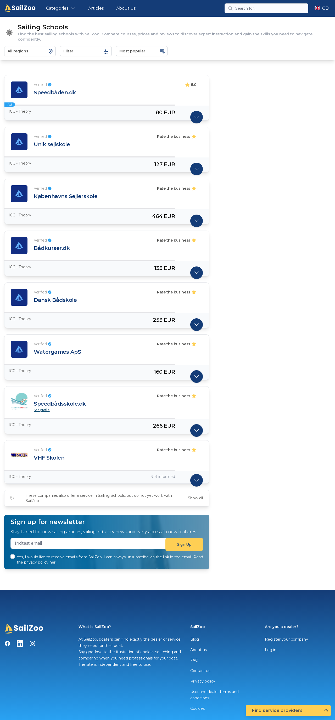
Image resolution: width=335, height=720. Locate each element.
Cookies (197, 708)
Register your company (286, 639)
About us (126, 8)
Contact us (200, 670)
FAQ (194, 660)
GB (322, 8)
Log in (270, 649)
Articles (96, 8)
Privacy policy (202, 681)
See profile (42, 410)
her (52, 562)
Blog (194, 639)
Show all (195, 498)
